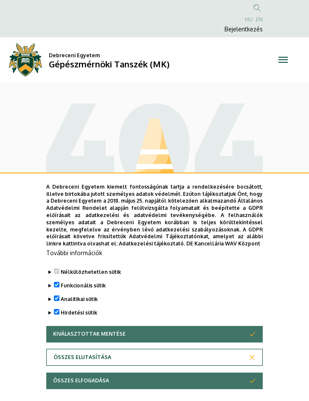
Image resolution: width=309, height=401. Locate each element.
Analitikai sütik (79, 318)
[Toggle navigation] (283, 59)
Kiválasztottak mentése (89, 353)
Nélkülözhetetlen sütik (91, 291)
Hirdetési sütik (79, 332)
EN (259, 19)
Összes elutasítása (82, 376)
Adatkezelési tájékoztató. (152, 263)
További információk (74, 272)
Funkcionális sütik (83, 305)
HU (249, 19)
